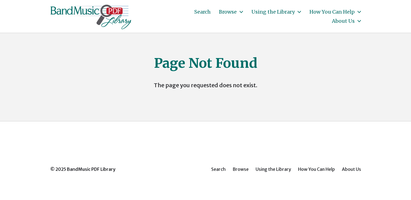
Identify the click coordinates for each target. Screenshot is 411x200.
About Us (343, 21)
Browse (228, 11)
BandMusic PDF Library (91, 169)
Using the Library (273, 11)
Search (202, 11)
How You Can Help (332, 11)
